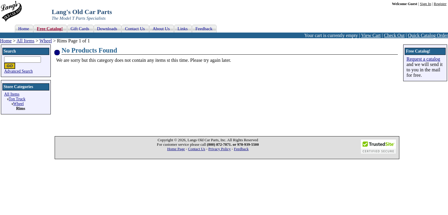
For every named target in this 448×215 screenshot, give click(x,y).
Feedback (241, 149)
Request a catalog (423, 59)
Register (440, 4)
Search (10, 51)
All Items (25, 40)
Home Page (176, 149)
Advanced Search (18, 71)
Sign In (425, 4)
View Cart (371, 35)
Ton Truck (17, 99)
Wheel (45, 40)
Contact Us (196, 149)
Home (6, 40)
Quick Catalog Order (428, 35)
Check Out (394, 35)
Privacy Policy (219, 149)
